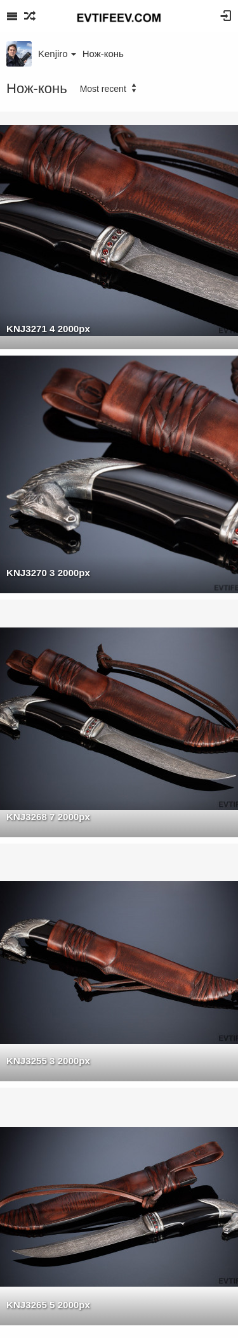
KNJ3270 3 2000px (48, 572)
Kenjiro (57, 53)
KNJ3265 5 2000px (48, 1304)
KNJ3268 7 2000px (48, 816)
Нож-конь (103, 53)
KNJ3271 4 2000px (48, 328)
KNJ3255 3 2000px (48, 1060)
